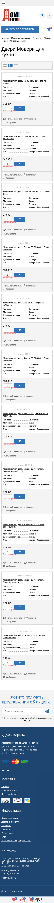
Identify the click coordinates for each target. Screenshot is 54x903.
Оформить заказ (9, 790)
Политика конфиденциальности (16, 840)
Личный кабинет (9, 794)
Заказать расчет (10, 110)
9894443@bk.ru (8, 878)
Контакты (5, 829)
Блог (3, 837)
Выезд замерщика (9, 818)
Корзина (5, 786)
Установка (6, 825)
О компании (7, 833)
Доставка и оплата (10, 822)
